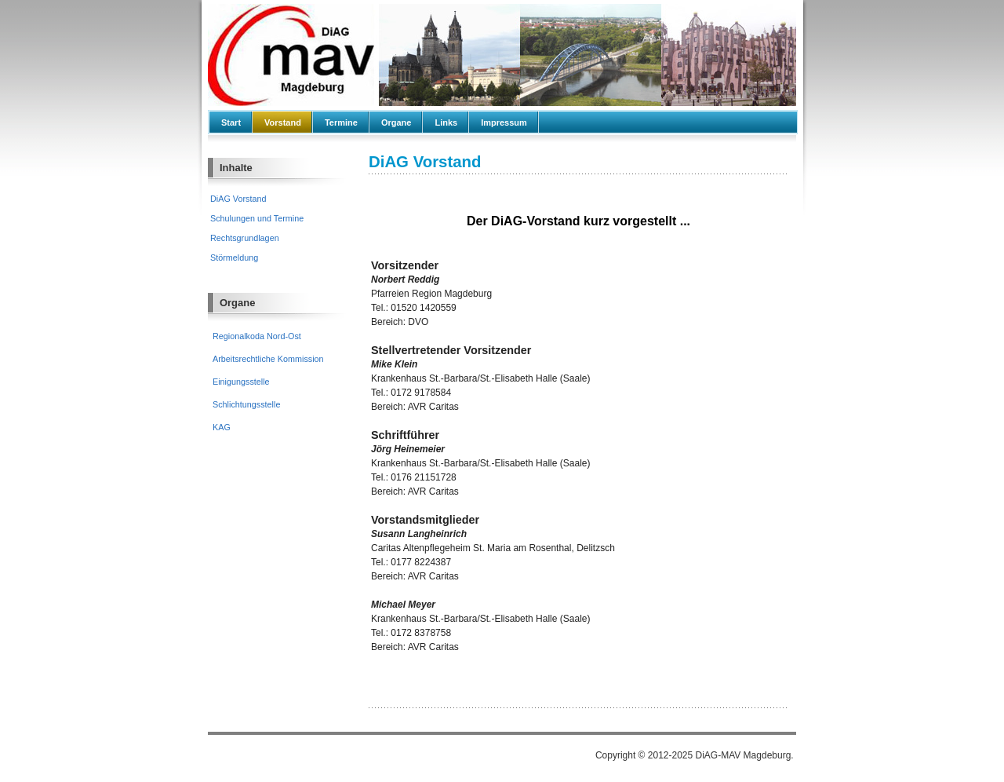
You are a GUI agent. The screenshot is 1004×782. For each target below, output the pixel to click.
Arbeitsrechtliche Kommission (268, 359)
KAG (222, 427)
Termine (341, 122)
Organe (396, 122)
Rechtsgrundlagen (244, 238)
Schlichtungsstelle (246, 404)
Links (446, 122)
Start (231, 122)
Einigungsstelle (241, 381)
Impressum (504, 122)
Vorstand (282, 122)
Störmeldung (234, 257)
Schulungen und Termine (257, 218)
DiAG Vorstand (238, 198)
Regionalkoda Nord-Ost (257, 336)
